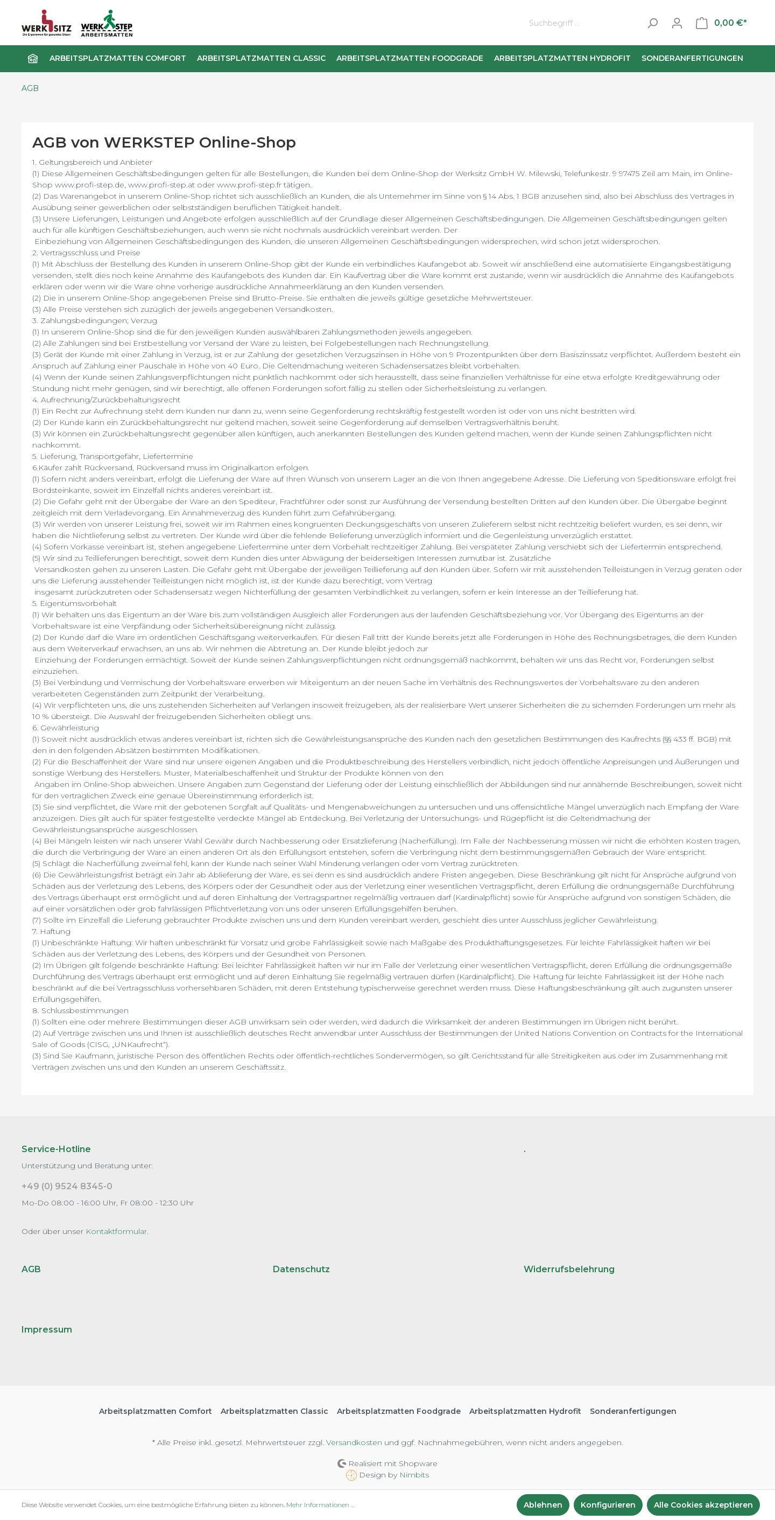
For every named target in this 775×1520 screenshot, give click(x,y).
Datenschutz (301, 1269)
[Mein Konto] (677, 23)
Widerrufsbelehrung (569, 1269)
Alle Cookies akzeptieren (703, 1505)
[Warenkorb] (721, 23)
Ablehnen (543, 1505)
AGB (31, 1269)
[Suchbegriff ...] (582, 23)
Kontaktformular (116, 1231)
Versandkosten (354, 1442)
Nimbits (414, 1475)
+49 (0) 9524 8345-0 (67, 1186)
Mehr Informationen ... (320, 1505)
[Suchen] (652, 23)
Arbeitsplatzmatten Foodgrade (399, 1411)
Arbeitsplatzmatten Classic (274, 1411)
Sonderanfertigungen (633, 1411)
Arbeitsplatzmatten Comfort (155, 1411)
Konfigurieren (608, 1505)
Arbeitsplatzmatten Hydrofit (525, 1411)
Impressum (47, 1329)
